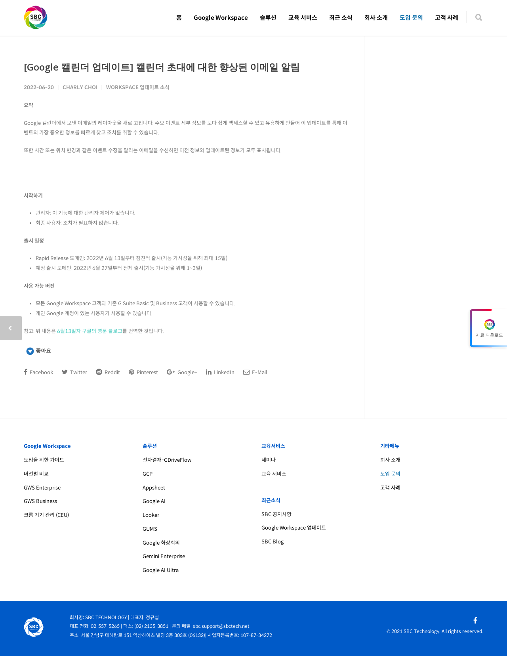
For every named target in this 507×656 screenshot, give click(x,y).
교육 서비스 (302, 17)
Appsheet (154, 487)
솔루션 (268, 17)
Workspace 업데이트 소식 (138, 87)
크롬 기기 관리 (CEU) (46, 515)
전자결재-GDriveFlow (167, 460)
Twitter (74, 372)
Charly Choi (80, 87)
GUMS (150, 529)
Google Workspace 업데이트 (293, 527)
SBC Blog (272, 541)
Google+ (182, 372)
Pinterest (143, 372)
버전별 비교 (36, 473)
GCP (147, 473)
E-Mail (255, 372)
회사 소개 (376, 17)
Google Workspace (221, 17)
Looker (151, 515)
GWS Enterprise (42, 487)
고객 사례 (446, 17)
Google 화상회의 (161, 542)
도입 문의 (411, 17)
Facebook (38, 372)
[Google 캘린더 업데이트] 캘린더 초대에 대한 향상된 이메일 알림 (162, 66)
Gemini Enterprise (164, 556)
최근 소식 (341, 17)
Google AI (154, 501)
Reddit (108, 372)
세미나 (268, 460)
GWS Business (40, 501)
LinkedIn (220, 372)
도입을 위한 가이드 (44, 460)
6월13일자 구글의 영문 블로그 (89, 331)
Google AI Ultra (161, 570)
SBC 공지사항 (276, 514)
